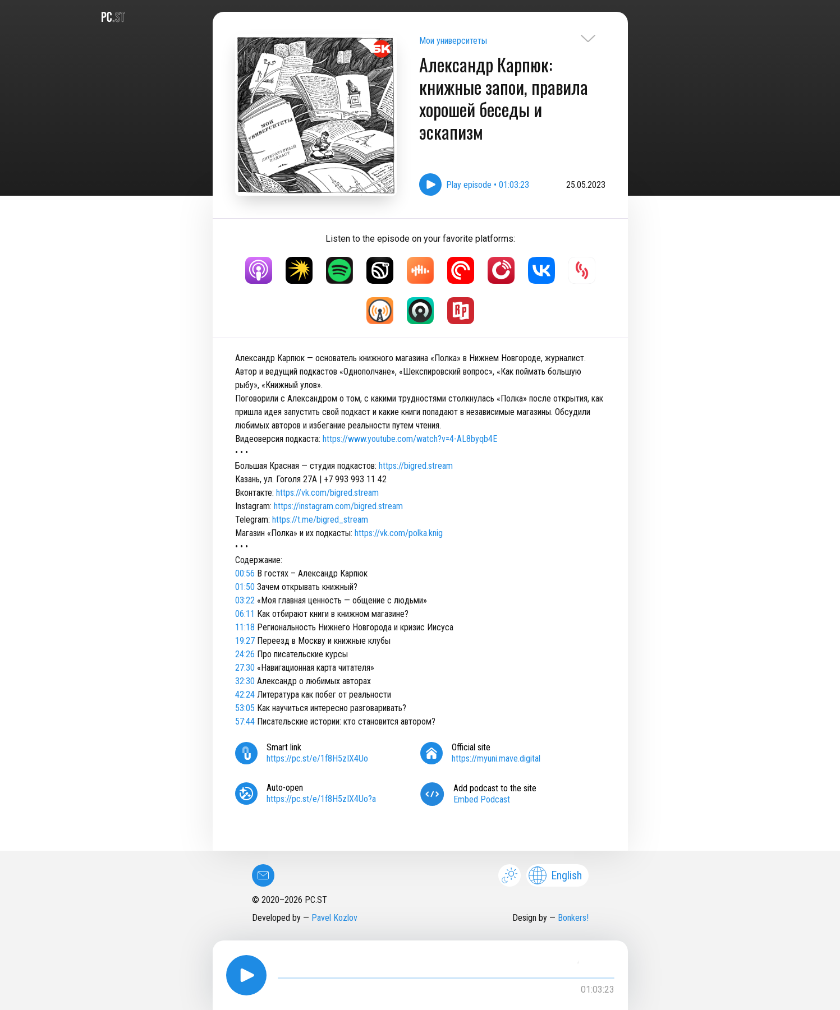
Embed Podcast (481, 799)
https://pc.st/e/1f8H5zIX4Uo (317, 758)
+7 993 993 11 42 (355, 479)
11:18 (245, 627)
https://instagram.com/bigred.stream (338, 506)
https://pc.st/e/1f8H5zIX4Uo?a (321, 799)
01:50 (245, 587)
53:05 (245, 708)
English (555, 875)
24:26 (245, 654)
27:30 (245, 667)
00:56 (245, 573)
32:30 (245, 681)
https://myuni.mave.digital (496, 758)
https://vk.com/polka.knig (399, 533)
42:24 (245, 694)
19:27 (245, 640)
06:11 (245, 613)
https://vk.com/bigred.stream (327, 492)
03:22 (245, 600)
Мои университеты (453, 40)
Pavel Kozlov (334, 917)
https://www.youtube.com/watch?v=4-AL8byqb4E (410, 438)
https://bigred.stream (416, 465)
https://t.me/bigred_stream (320, 519)
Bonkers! (573, 917)
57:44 (245, 721)
